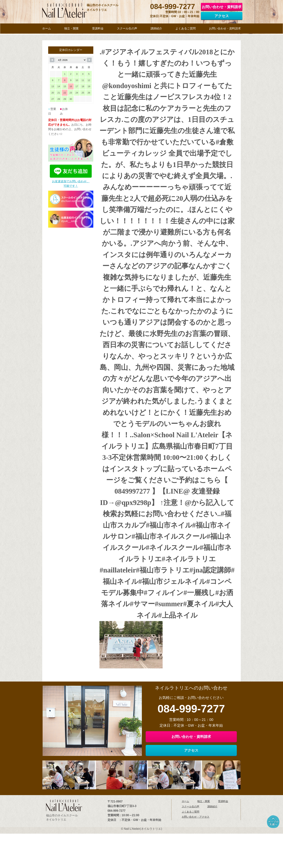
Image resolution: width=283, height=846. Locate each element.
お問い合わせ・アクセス (196, 829)
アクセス (221, 16)
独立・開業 (203, 814)
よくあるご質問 (190, 824)
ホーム (185, 814)
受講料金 (223, 814)
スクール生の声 (190, 819)
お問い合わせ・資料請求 (221, 7)
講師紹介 (212, 819)
